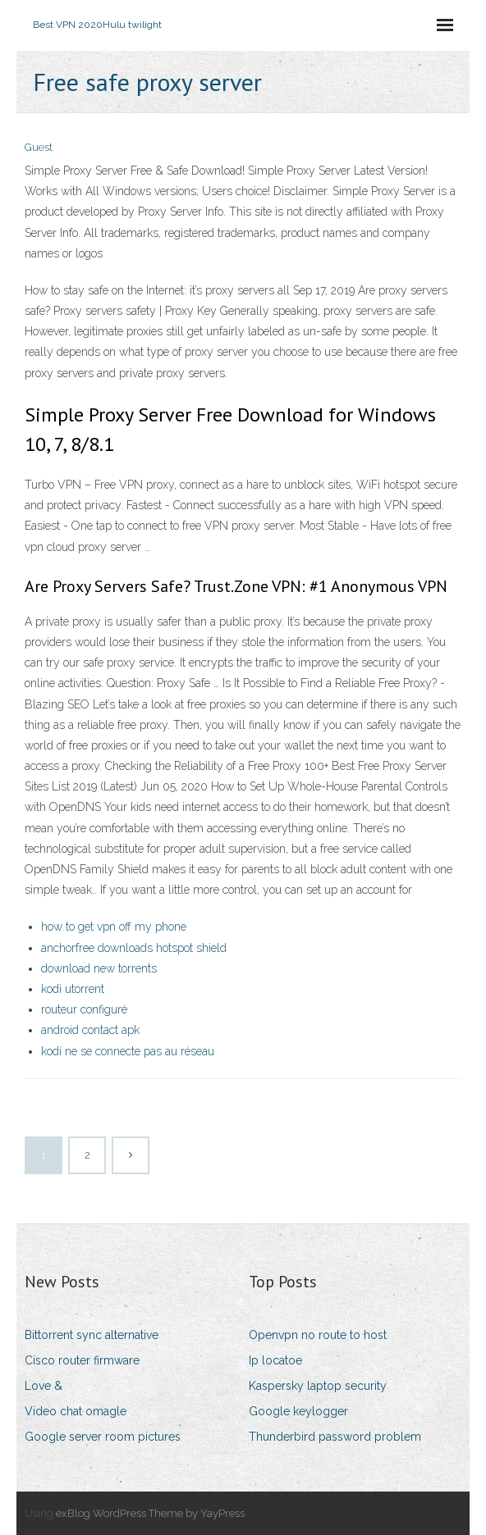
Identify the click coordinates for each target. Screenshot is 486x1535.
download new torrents (99, 968)
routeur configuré (84, 1009)
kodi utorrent (72, 988)
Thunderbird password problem (335, 1436)
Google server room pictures (103, 1436)
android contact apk (90, 1029)
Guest (39, 147)
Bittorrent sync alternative (91, 1334)
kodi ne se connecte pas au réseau (127, 1051)
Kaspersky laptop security (318, 1385)
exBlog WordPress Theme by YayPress (150, 1513)
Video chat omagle (75, 1411)
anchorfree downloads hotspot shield (134, 947)
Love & (43, 1385)
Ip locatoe (275, 1360)
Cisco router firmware (82, 1360)
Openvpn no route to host (318, 1334)
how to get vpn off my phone (113, 926)
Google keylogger (298, 1411)
